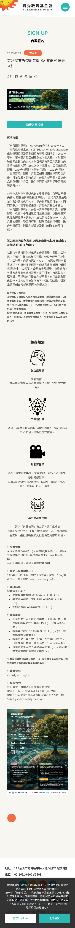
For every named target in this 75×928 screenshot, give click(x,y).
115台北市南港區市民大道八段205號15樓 (40, 868)
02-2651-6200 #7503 (27, 874)
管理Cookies (20, 918)
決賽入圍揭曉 (34, 124)
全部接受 (54, 918)
